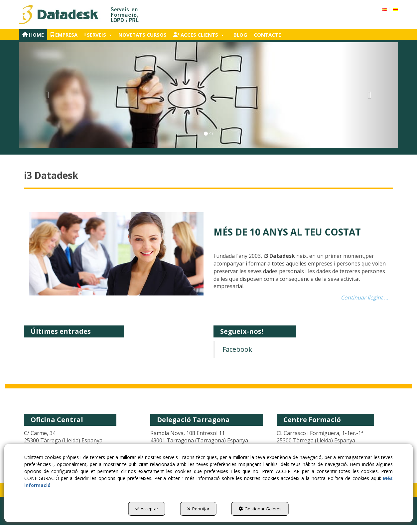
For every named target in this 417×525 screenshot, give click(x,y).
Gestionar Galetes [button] (260, 509)
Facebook (237, 349)
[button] (79, 14)
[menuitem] (390, 9)
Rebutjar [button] (198, 509)
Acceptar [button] (146, 509)
